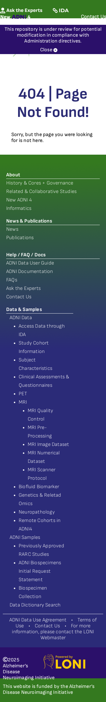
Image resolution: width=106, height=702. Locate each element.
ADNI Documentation (29, 271)
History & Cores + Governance (39, 183)
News (12, 229)
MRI (23, 402)
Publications (20, 238)
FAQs (11, 280)
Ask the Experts (23, 288)
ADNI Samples (25, 537)
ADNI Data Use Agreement (38, 620)
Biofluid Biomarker (39, 487)
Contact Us (18, 297)
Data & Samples (24, 309)
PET (23, 394)
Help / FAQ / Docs (26, 255)
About (13, 175)
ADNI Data (21, 318)
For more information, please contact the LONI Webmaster (53, 632)
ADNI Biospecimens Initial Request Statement (40, 571)
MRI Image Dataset (48, 444)
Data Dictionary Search (35, 605)
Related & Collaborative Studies (41, 191)
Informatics (18, 208)
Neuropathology (37, 512)
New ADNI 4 (19, 200)
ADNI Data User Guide (30, 263)
